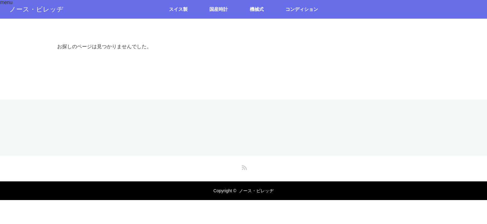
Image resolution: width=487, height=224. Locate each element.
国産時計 (218, 9)
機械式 (257, 9)
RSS (243, 166)
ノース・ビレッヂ (36, 9)
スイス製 (178, 9)
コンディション (301, 9)
